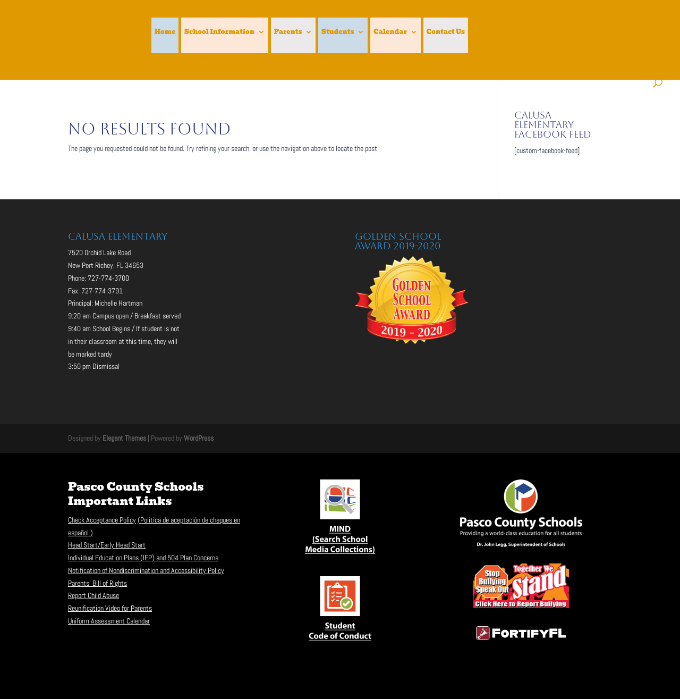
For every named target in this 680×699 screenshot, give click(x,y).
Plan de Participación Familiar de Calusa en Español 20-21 (255, 57)
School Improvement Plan (517, 32)
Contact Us (446, 32)
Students (337, 32)
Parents (288, 32)
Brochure (380, 57)
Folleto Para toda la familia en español (472, 57)
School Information (219, 32)
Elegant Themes (124, 438)
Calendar (390, 32)
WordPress (199, 438)
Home (165, 32)
